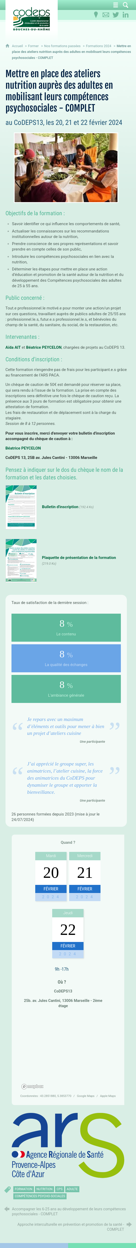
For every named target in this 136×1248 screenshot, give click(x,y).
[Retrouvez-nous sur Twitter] (116, 15)
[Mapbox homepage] (32, 1086)
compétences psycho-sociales (40, 1196)
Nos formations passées (62, 46)
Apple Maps (108, 1096)
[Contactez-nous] (106, 15)
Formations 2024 (98, 46)
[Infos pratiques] (96, 15)
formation (23, 1189)
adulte (72, 1189)
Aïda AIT (13, 347)
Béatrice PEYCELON (44, 347)
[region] (68, 1052)
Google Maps (86, 1096)
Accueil (18, 46)
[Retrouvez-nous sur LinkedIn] (126, 15)
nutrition (44, 1189)
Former (33, 46)
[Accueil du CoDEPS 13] (31, 18)
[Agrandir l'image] (68, 1146)
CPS (60, 1189)
